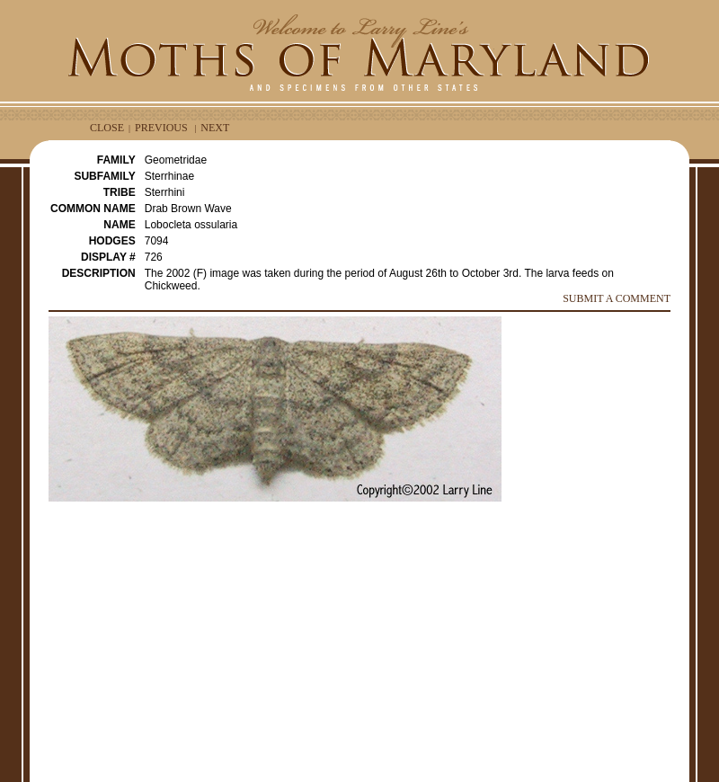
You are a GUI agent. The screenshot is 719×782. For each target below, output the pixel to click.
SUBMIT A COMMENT (616, 298)
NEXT (214, 127)
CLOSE (107, 127)
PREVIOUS (161, 127)
